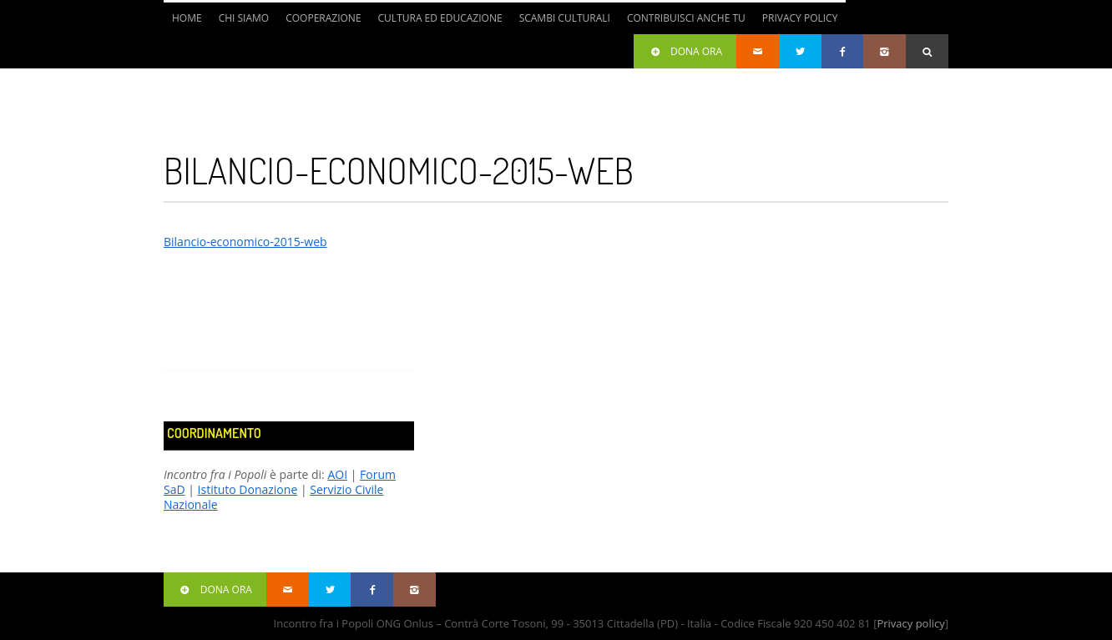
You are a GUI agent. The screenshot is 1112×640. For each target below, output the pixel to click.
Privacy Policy (800, 18)
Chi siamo (244, 18)
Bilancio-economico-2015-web (245, 241)
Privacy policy (910, 623)
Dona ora (685, 51)
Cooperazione (323, 18)
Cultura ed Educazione (440, 18)
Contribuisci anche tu (686, 18)
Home (187, 18)
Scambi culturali (564, 18)
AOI (337, 474)
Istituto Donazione (248, 489)
